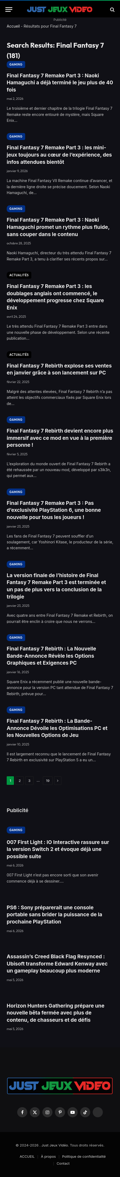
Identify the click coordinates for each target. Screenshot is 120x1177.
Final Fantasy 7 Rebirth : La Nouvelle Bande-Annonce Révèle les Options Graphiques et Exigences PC (51, 656)
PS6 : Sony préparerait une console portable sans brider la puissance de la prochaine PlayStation (54, 914)
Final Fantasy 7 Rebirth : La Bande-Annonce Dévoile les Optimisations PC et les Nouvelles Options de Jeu (57, 728)
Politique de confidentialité (84, 1156)
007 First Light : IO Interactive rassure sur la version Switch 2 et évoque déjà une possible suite (58, 849)
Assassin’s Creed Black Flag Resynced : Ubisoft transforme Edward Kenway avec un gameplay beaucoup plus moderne (57, 963)
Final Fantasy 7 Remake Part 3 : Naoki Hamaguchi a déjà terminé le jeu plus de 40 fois (60, 83)
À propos (48, 1156)
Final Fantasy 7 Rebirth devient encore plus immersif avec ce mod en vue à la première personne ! (60, 438)
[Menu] (8, 9)
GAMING (15, 64)
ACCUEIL (27, 1156)
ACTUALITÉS (19, 275)
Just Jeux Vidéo (55, 1145)
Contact (63, 1163)
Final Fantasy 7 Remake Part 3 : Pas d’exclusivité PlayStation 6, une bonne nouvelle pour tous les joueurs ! (54, 510)
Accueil (13, 26)
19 (48, 780)
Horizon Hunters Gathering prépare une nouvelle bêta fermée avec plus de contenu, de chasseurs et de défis (55, 1013)
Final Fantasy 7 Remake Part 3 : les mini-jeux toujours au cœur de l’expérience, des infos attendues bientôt (59, 155)
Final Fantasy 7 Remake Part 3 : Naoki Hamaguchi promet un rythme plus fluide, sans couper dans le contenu (58, 227)
